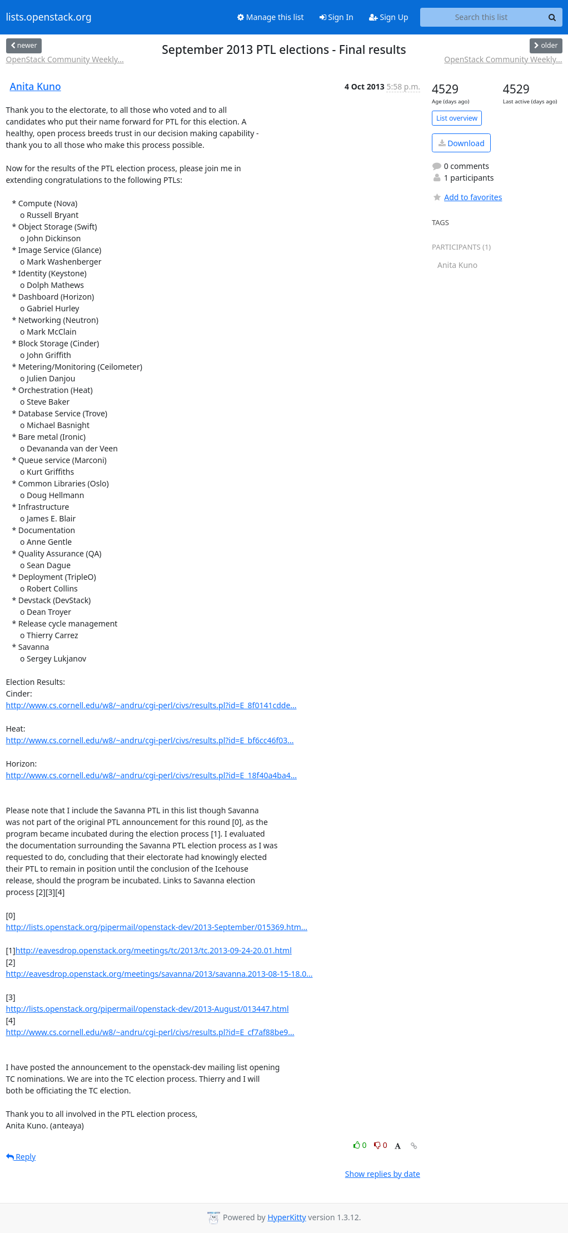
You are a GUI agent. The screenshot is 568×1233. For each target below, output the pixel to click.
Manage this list (270, 17)
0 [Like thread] (360, 1145)
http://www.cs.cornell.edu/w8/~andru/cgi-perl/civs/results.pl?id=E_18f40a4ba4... (151, 775)
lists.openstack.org (49, 17)
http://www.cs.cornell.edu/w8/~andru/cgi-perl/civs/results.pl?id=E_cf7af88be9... (150, 1032)
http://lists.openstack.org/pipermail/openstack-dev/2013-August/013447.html (147, 1008)
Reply (21, 1156)
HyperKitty (286, 1217)
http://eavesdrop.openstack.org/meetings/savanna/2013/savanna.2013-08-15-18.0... (159, 973)
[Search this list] (481, 17)
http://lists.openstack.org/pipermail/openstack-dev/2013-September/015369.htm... (157, 927)
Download (462, 143)
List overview (456, 118)
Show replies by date (382, 1174)
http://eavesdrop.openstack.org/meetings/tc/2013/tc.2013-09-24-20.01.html (154, 950)
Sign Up (388, 17)
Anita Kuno (35, 86)
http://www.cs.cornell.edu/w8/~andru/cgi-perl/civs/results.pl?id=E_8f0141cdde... (151, 705)
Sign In (336, 17)
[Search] (552, 17)
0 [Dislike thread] (380, 1145)
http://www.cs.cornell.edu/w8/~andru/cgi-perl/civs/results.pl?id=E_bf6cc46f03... (150, 740)
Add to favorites (467, 197)
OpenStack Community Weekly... (65, 59)
